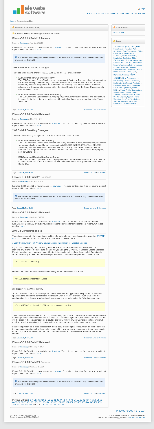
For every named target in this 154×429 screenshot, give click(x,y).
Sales (104, 13)
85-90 (17, 402)
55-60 (79, 400)
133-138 (77, 402)
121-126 (61, 402)
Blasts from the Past (121, 49)
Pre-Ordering (118, 81)
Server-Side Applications (122, 88)
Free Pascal (118, 67)
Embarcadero (137, 63)
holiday (125, 67)
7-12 (34, 400)
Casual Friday (137, 51)
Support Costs (125, 92)
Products (93, 13)
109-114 (45, 402)
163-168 (28, 404)
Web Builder (134, 99)
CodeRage (117, 53)
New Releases (129, 78)
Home (12, 21)
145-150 (93, 402)
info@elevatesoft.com (137, 417)
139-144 (85, 402)
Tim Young (24, 43)
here (39, 49)
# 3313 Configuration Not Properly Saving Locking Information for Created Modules (49, 243)
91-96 (23, 402)
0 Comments (101, 110)
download (57, 47)
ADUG (132, 46)
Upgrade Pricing (133, 97)
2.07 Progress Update (121, 46)
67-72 (91, 400)
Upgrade (123, 97)
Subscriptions (137, 90)
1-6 (29, 400)
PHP (138, 78)
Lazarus (139, 69)
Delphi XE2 (132, 56)
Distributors (127, 58)
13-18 (39, 400)
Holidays (133, 67)
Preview (127, 81)
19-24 (44, 400)
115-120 (53, 402)
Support (115, 13)
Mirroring (125, 75)
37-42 (62, 400)
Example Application (121, 65)
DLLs (134, 58)
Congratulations (128, 53)
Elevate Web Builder (123, 60)
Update (116, 97)
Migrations (117, 75)
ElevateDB (20, 110)
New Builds (29, 110)
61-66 (85, 400)
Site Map (140, 411)
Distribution (118, 58)
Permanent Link (90, 110)
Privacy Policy (124, 411)
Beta (138, 46)
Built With (132, 49)
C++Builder (118, 51)
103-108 (37, 402)
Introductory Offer (120, 69)
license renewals (120, 72)
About (141, 13)
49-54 (73, 400)
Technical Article (127, 94)
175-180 (44, 404)
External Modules (135, 65)
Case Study (127, 51)
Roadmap (117, 85)
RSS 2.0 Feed (119, 33)
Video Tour (125, 99)
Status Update (125, 90)
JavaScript (131, 69)
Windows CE (118, 104)
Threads (137, 94)
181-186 (52, 404)
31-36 (56, 400)
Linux (128, 72)
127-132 (69, 402)
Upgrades (117, 99)
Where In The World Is (129, 101)
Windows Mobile (130, 104)
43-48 (67, 400)
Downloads (129, 13)
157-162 (20, 404)
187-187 (60, 404)
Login (143, 9)
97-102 (30, 402)
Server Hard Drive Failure (131, 85)
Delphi (124, 56)
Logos (134, 72)
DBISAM (117, 56)
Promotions (135, 81)
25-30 (50, 400)
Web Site (117, 101)
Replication (137, 83)
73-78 (96, 400)
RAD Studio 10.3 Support (123, 83)
